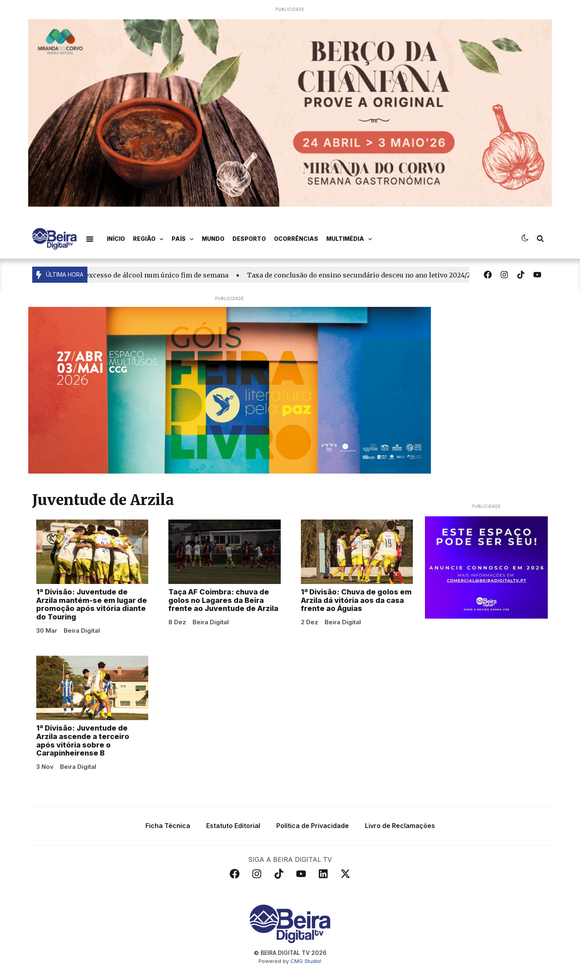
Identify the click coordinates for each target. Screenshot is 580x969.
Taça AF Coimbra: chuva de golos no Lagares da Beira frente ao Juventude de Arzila (223, 600)
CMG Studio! (305, 961)
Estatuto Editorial (233, 826)
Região (148, 239)
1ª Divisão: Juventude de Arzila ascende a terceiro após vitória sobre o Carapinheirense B (82, 740)
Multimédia (349, 239)
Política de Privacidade (312, 826)
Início (116, 238)
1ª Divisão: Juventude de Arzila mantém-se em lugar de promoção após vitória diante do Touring (91, 604)
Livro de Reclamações (400, 826)
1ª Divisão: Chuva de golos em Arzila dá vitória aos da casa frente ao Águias (356, 600)
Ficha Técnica (167, 826)
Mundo (213, 238)
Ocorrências (296, 238)
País (183, 239)
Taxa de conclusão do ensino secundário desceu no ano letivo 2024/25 (362, 275)
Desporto (249, 238)
